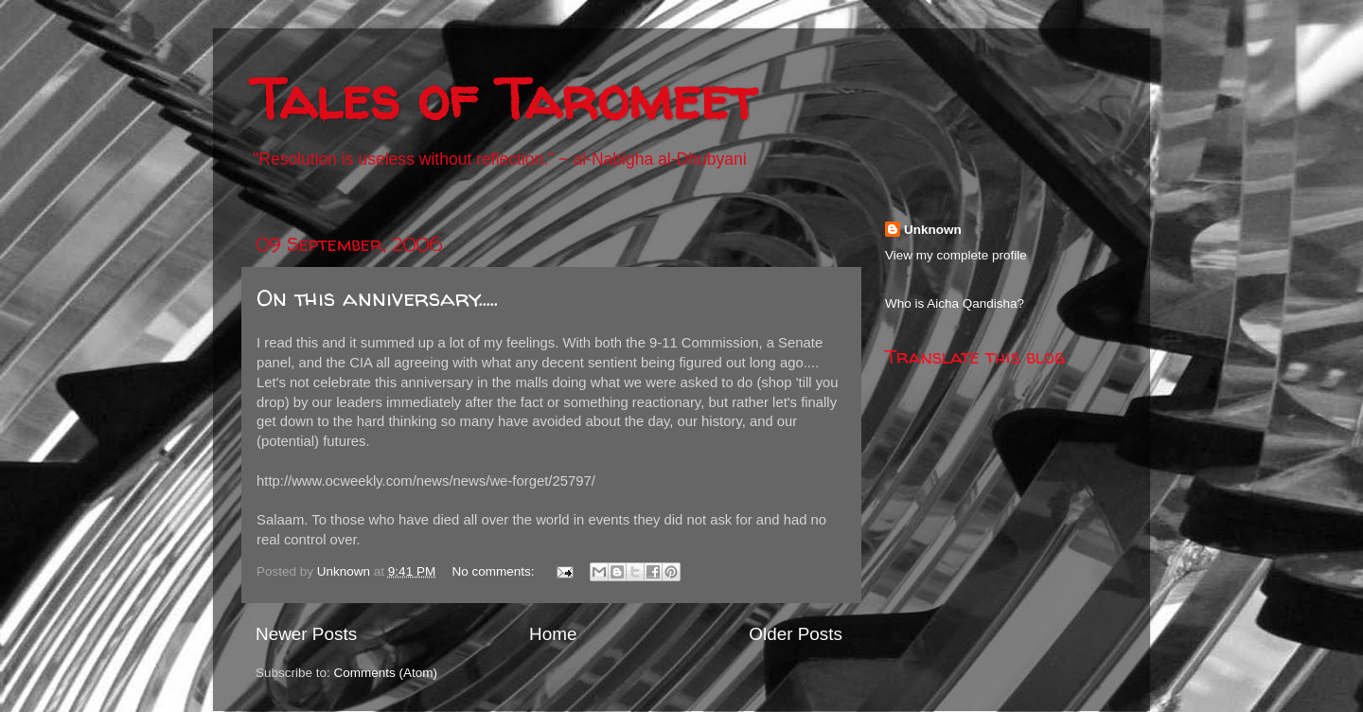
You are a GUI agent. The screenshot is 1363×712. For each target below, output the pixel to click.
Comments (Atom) (386, 673)
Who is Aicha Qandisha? (954, 303)
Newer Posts (306, 634)
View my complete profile (956, 255)
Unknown (933, 229)
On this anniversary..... (377, 297)
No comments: (494, 571)
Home (552, 634)
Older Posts (795, 634)
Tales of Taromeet (503, 98)
